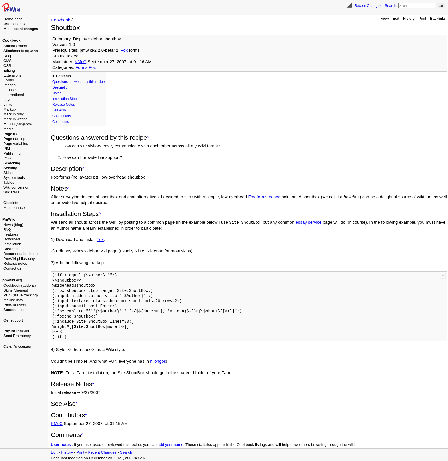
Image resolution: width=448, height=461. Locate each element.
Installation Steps (65, 99)
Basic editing (14, 249)
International (13, 95)
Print (422, 18)
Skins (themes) (15, 290)
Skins (8, 173)
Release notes (15, 263)
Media (8, 129)
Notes (56, 93)
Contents (63, 76)
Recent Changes (367, 5)
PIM (6, 148)
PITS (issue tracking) (20, 295)
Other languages (17, 346)
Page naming (14, 139)
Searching (11, 163)
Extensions (12, 75)
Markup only (13, 114)
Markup (9, 109)
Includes (10, 90)
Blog (7, 56)
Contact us (12, 268)
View (385, 18)
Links (7, 104)
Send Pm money (17, 336)
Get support (13, 320)
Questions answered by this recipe (78, 82)
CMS (7, 61)
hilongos (158, 360)
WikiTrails (11, 192)
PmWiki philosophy (19, 258)
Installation (12, 244)
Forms (8, 80)
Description (60, 87)
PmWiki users (14, 305)
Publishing (12, 153)
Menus (17, 124)
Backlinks (438, 18)
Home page (13, 19)
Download (11, 239)
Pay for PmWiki (16, 331)
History (409, 18)
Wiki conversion (16, 187)
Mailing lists (13, 300)
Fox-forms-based (264, 196)
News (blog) (13, 225)
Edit (396, 18)
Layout (9, 99)
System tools (14, 177)
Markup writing (15, 119)
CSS (7, 65)
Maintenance (14, 207)
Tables (8, 182)
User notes (61, 444)
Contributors (61, 116)
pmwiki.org (12, 280)
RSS (7, 158)
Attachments (20, 51)
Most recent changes (20, 29)
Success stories (16, 310)
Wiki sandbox (14, 24)
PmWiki (9, 219)
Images (9, 85)
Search (390, 5)
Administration (15, 46)
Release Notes (63, 105)
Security (10, 168)
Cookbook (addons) (19, 285)
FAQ (7, 229)
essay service (309, 222)
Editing (9, 70)
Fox (124, 50)
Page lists (11, 134)
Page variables (15, 143)
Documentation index (20, 254)
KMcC (80, 61)
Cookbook (11, 40)
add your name (170, 444)
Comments (60, 122)
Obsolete (10, 203)
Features (10, 234)
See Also (59, 110)
